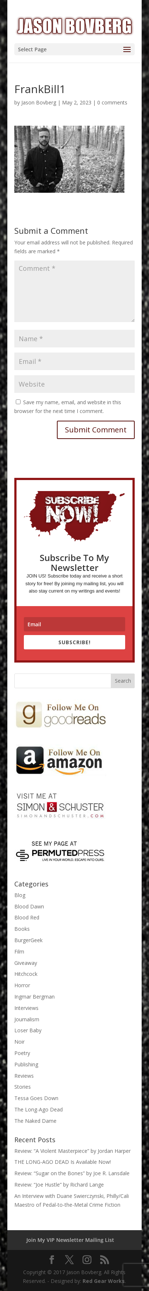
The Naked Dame (35, 1120)
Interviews (26, 1007)
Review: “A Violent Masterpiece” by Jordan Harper (72, 1150)
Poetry (22, 1053)
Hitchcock (25, 973)
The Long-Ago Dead (38, 1109)
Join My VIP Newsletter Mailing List (70, 1239)
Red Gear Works (104, 1280)
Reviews (24, 1075)
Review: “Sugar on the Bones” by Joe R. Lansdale (72, 1173)
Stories (22, 1086)
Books (22, 928)
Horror (22, 985)
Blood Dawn (29, 906)
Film (19, 951)
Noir (19, 1041)
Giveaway (25, 962)
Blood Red (26, 917)
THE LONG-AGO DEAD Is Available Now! (62, 1161)
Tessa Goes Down (36, 1098)
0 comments (112, 102)
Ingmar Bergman (34, 996)
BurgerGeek (28, 940)
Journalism (26, 1019)
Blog (19, 895)
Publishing (26, 1064)
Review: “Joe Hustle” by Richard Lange (59, 1184)
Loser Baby (27, 1030)
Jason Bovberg (38, 102)
